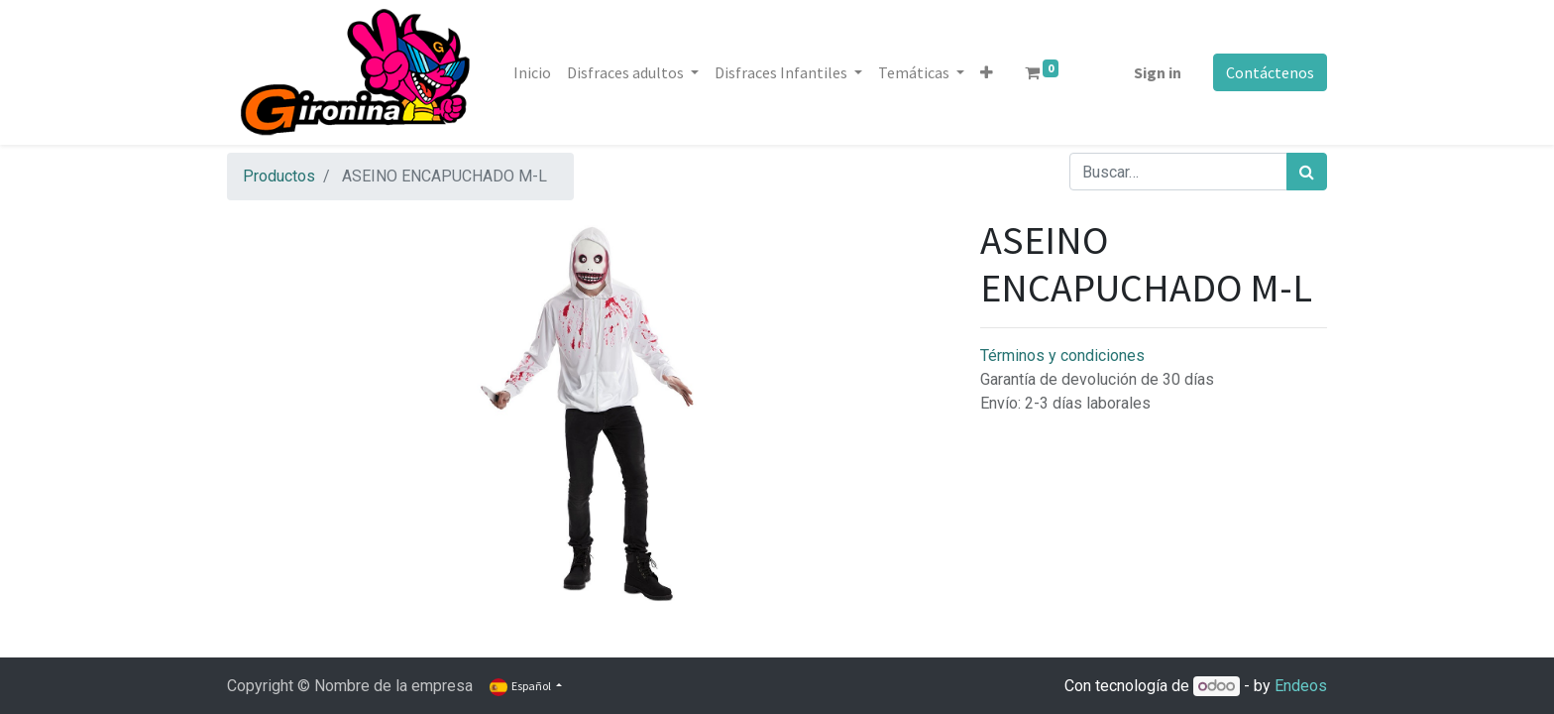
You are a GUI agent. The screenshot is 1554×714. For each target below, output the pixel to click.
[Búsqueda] (1306, 171)
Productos (279, 176)
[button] (986, 72)
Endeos (1301, 685)
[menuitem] (532, 72)
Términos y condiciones (1062, 355)
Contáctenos (1270, 72)
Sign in (1157, 72)
